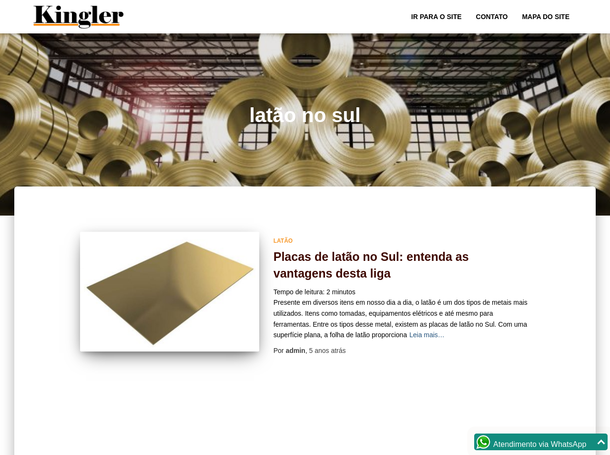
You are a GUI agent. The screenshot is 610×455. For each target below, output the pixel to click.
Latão (283, 241)
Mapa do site (545, 17)
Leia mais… (427, 335)
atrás (327, 350)
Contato (492, 17)
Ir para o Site (436, 17)
